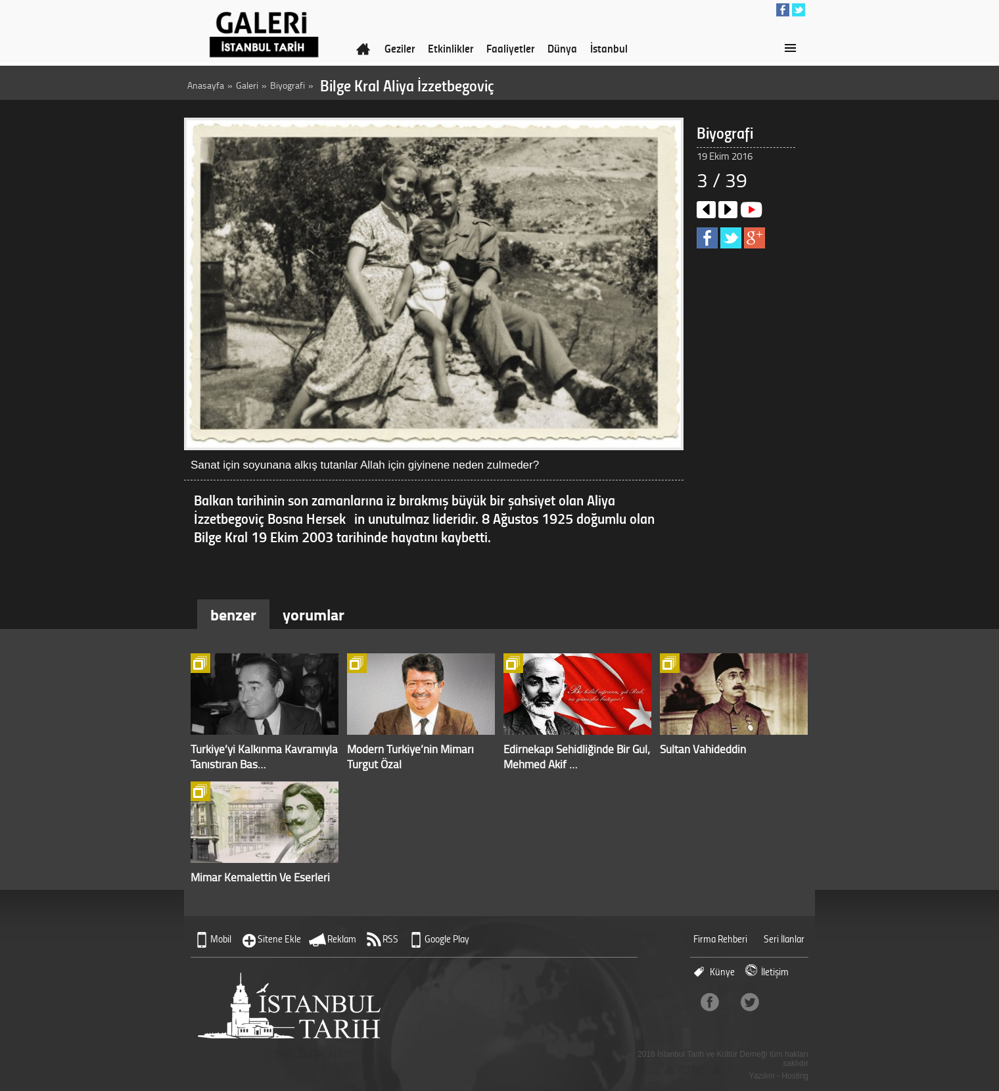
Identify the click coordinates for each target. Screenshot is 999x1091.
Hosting (794, 1075)
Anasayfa (205, 85)
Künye (722, 972)
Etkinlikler (450, 48)
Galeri (247, 85)
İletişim (775, 972)
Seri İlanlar (784, 939)
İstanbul (609, 48)
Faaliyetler (510, 48)
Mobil (220, 939)
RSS (390, 939)
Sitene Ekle (279, 939)
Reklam (341, 939)
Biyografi (287, 85)
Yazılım (762, 1075)
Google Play (447, 939)
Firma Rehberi (720, 939)
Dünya (562, 48)
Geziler (399, 48)
